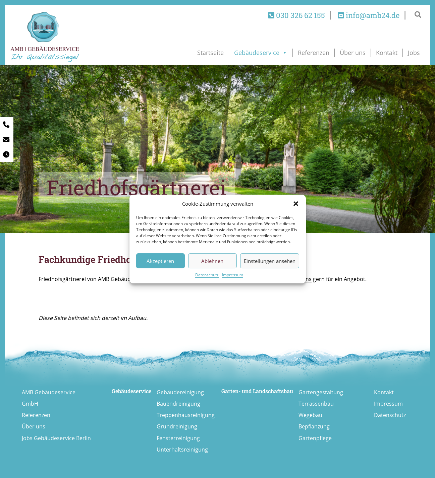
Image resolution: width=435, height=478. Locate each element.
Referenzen (313, 53)
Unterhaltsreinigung (182, 449)
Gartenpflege (315, 438)
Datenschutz (207, 275)
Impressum (232, 275)
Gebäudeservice (260, 53)
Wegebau (310, 415)
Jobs (414, 53)
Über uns (353, 53)
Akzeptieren (160, 261)
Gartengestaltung (320, 392)
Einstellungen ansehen (269, 261)
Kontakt (386, 53)
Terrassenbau (316, 403)
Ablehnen (212, 261)
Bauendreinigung (178, 403)
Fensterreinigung (178, 438)
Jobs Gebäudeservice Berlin (56, 438)
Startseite (210, 53)
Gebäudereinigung (180, 392)
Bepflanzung (314, 426)
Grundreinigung (177, 426)
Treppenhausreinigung (186, 415)
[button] (295, 203)
